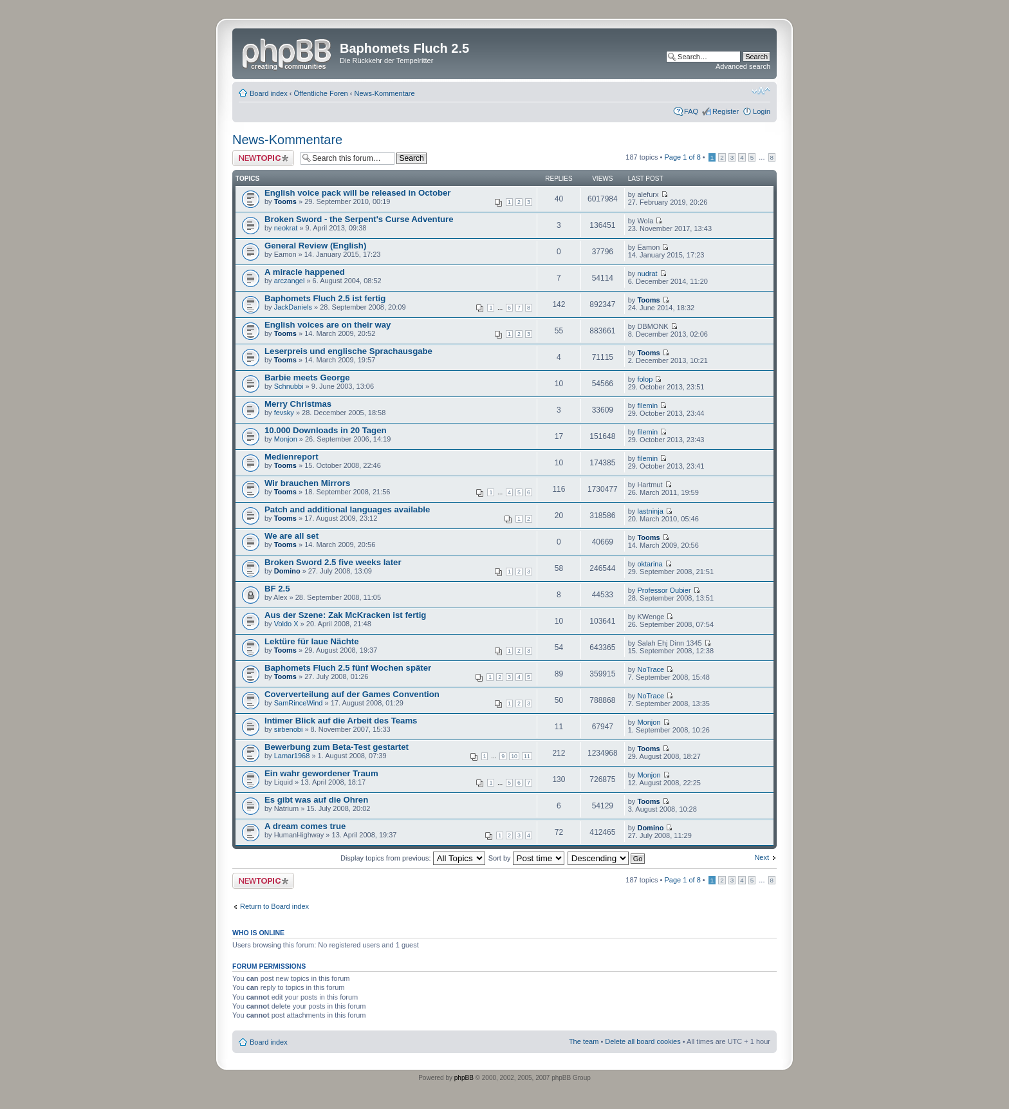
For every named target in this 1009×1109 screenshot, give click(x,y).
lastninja (650, 511)
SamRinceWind (298, 703)
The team (583, 1041)
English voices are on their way (327, 325)
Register (725, 111)
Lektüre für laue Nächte (311, 641)
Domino (287, 571)
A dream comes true (305, 826)
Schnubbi (289, 386)
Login (761, 111)
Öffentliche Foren (321, 93)
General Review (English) (315, 245)
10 (514, 756)
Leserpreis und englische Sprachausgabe (348, 351)
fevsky (284, 412)
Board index (269, 93)
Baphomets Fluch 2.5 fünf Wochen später (347, 668)
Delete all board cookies (642, 1041)
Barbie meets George (307, 377)
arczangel (289, 280)
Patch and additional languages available (347, 509)
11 (527, 756)
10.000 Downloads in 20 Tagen (325, 430)
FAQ (691, 111)
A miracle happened (304, 272)
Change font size (761, 91)
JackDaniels (293, 307)
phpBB (464, 1077)
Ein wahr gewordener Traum (321, 773)
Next (761, 857)
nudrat (647, 273)
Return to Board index (274, 906)
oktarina (649, 564)
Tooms (285, 201)
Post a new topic (263, 158)
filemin (647, 405)
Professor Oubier (663, 590)
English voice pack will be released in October (357, 193)
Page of (682, 157)
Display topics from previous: (412, 858)
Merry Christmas (297, 404)
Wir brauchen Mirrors (307, 483)
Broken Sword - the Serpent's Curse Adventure (359, 219)
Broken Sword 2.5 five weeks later (333, 562)
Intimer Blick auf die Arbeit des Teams (340, 720)
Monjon (285, 439)
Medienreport (291, 456)
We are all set (291, 536)
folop (645, 379)
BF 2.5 (277, 588)
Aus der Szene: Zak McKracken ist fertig (345, 615)
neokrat (286, 228)
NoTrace (650, 669)
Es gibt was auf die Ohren (316, 800)
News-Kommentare (385, 93)
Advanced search (743, 66)
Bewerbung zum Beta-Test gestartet (336, 747)
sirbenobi (288, 729)
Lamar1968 (292, 756)
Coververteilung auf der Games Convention (352, 694)
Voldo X (286, 624)
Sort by (526, 858)
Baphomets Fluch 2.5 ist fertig (324, 298)
